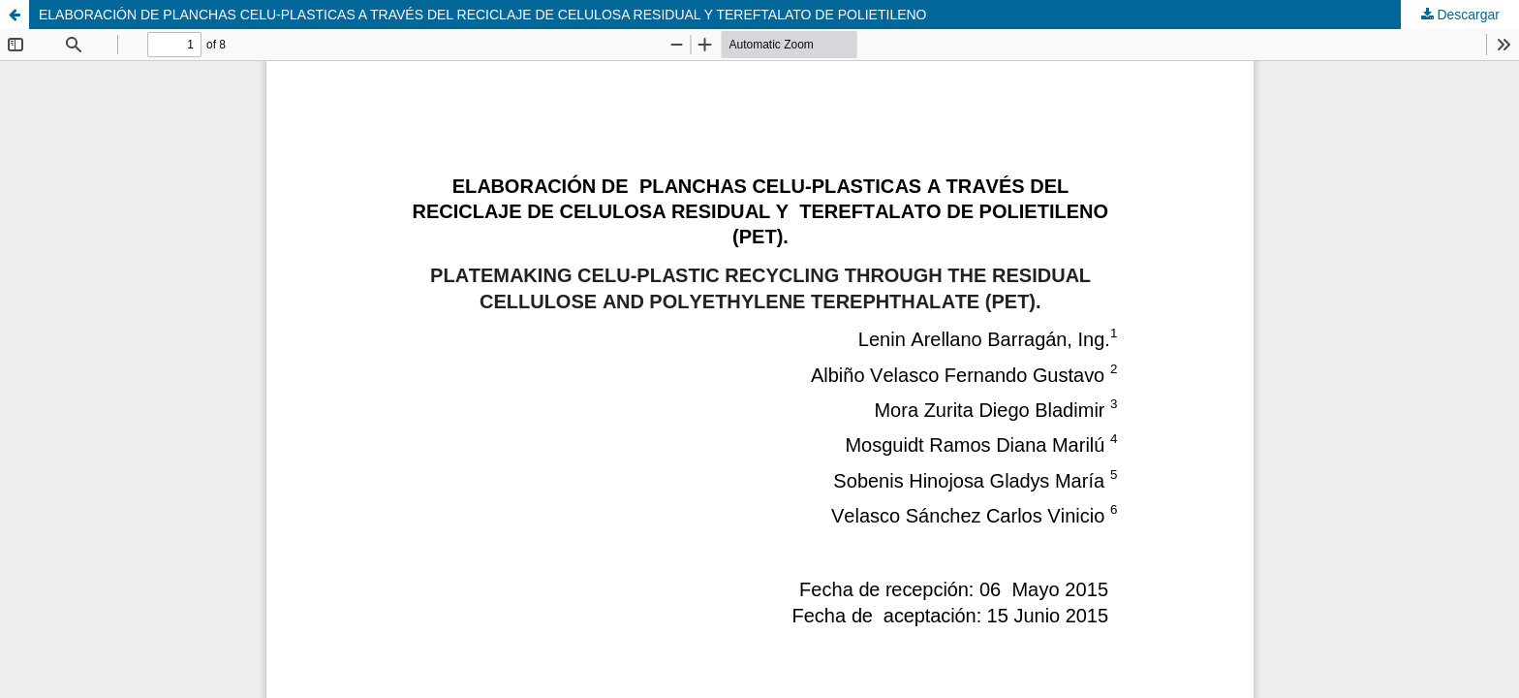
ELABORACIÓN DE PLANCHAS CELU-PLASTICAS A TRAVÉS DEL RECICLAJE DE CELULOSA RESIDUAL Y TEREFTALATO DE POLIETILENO (483, 14)
